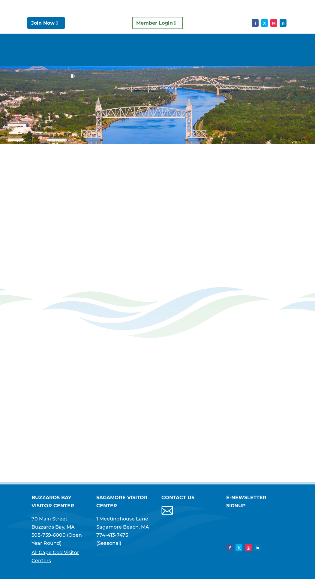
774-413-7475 (112, 535)
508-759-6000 (49, 535)
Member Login (154, 23)
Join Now (43, 23)
